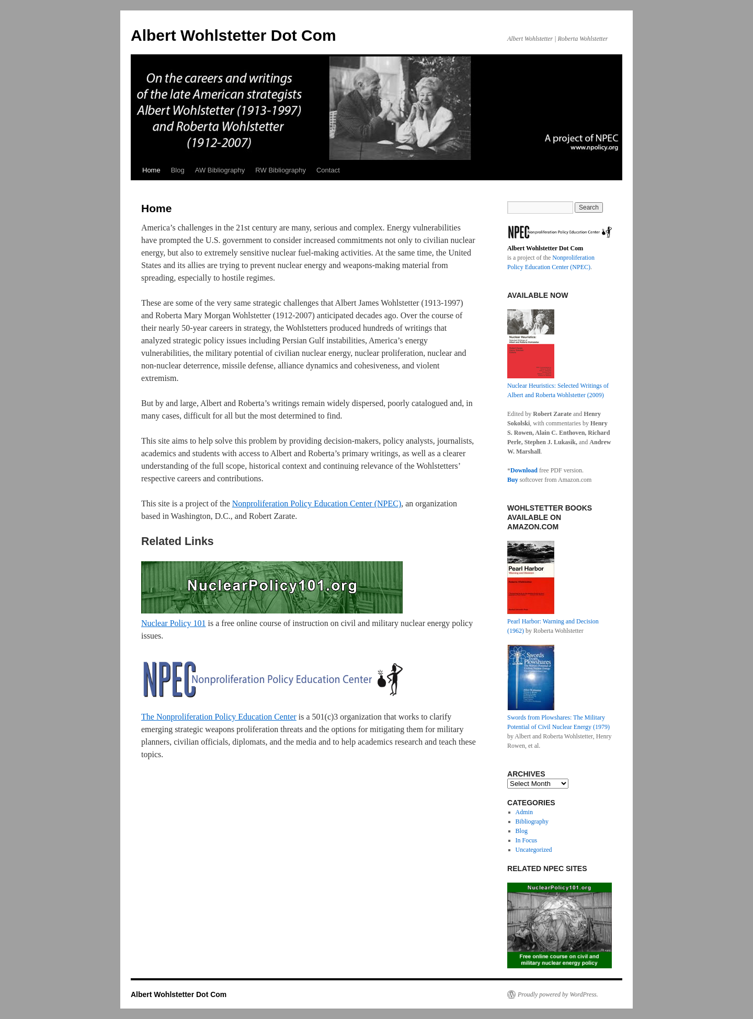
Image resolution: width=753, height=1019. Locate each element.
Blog (178, 170)
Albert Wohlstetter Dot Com (233, 35)
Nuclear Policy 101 (173, 623)
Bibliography (532, 821)
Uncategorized (534, 849)
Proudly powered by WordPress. (558, 994)
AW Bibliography (220, 170)
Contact (328, 170)
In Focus (527, 840)
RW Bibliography (280, 170)
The (148, 716)
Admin (524, 812)
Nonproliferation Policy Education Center (226, 716)
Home (151, 170)
